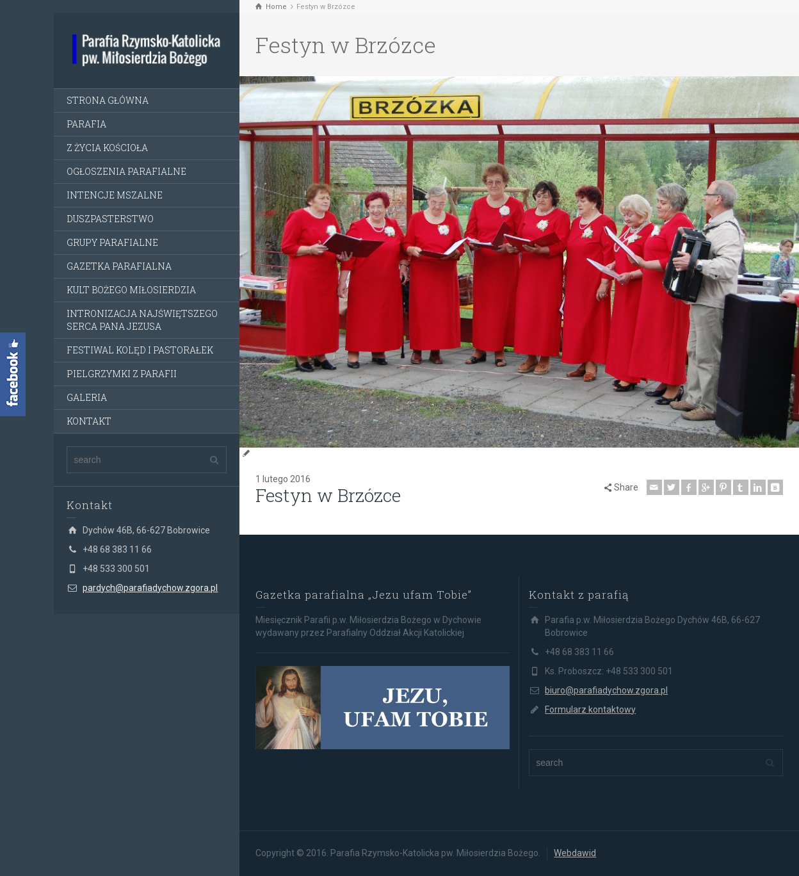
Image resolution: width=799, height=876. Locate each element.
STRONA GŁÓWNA (108, 100)
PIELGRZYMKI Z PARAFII (122, 374)
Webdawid (575, 853)
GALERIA (87, 397)
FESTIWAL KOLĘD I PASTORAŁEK (140, 350)
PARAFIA (86, 124)
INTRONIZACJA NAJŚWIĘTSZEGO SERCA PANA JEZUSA (142, 319)
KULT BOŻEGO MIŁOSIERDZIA (131, 290)
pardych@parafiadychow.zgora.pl (150, 588)
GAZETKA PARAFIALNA (119, 266)
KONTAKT (89, 421)
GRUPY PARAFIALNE (112, 242)
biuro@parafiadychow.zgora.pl (606, 690)
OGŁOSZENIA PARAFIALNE (126, 171)
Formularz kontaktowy (590, 709)
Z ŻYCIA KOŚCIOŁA (107, 148)
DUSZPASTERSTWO (110, 219)
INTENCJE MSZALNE (115, 195)
